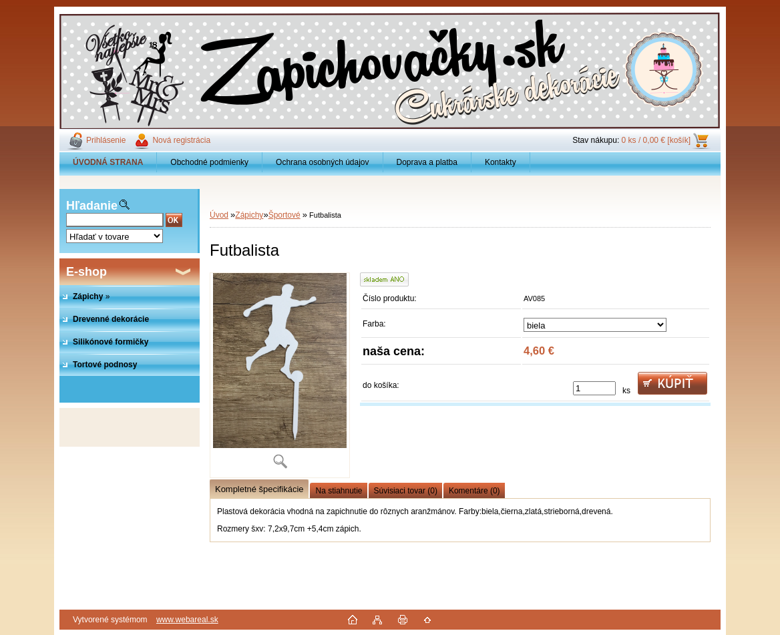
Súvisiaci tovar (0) (405, 490)
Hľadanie (92, 205)
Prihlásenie (106, 140)
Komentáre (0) (474, 490)
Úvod (219, 215)
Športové (284, 215)
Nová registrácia (181, 140)
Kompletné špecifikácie (259, 489)
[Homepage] (108, 162)
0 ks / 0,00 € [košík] (656, 140)
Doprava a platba (427, 162)
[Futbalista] (279, 375)
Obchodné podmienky (209, 162)
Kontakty (500, 162)
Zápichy (249, 215)
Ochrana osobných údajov (322, 162)
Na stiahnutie (338, 490)
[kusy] (594, 388)
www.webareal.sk (187, 619)
